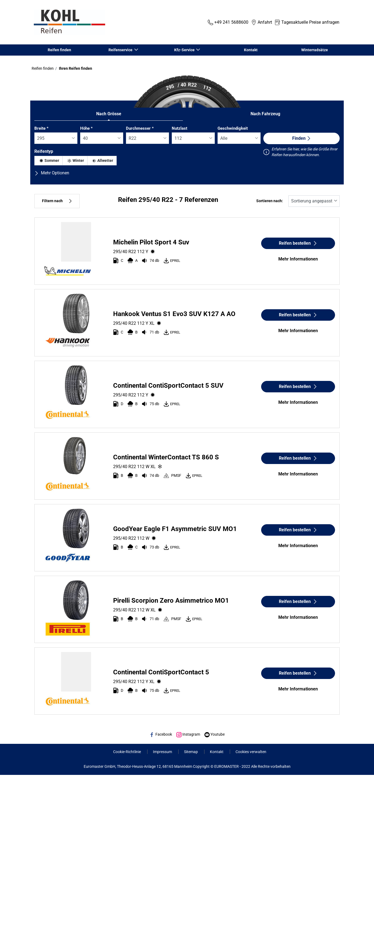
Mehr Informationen (298, 259)
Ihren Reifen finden (75, 68)
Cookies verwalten (251, 752)
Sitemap (191, 752)
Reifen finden (59, 50)
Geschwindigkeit (233, 128)
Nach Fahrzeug (265, 113)
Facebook (160, 734)
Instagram (188, 734)
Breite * (41, 128)
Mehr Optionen (51, 172)
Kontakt (251, 50)
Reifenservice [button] (120, 50)
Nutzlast (179, 128)
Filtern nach (57, 201)
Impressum (163, 752)
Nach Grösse (108, 113)
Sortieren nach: (269, 201)
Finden (301, 138)
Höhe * (86, 128)
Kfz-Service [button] (184, 50)
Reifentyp (43, 151)
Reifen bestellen (298, 243)
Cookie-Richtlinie (127, 752)
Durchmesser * (140, 128)
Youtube (214, 734)
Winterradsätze (314, 50)
